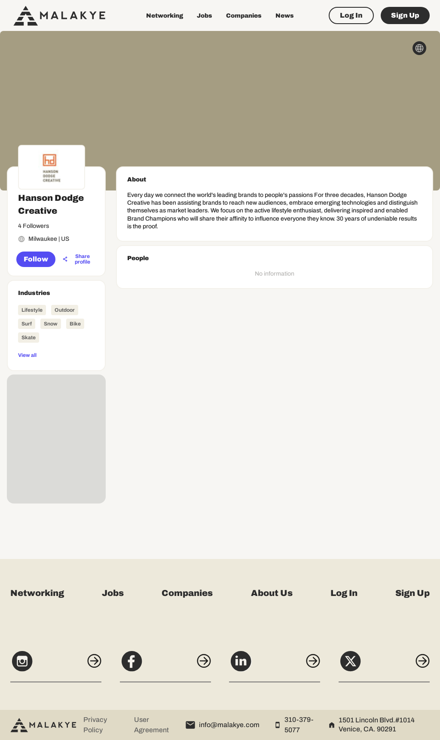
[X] (387, 665)
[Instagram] (53, 665)
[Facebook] (165, 665)
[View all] (56, 355)
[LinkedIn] (275, 665)
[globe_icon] (419, 48)
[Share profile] (78, 259)
